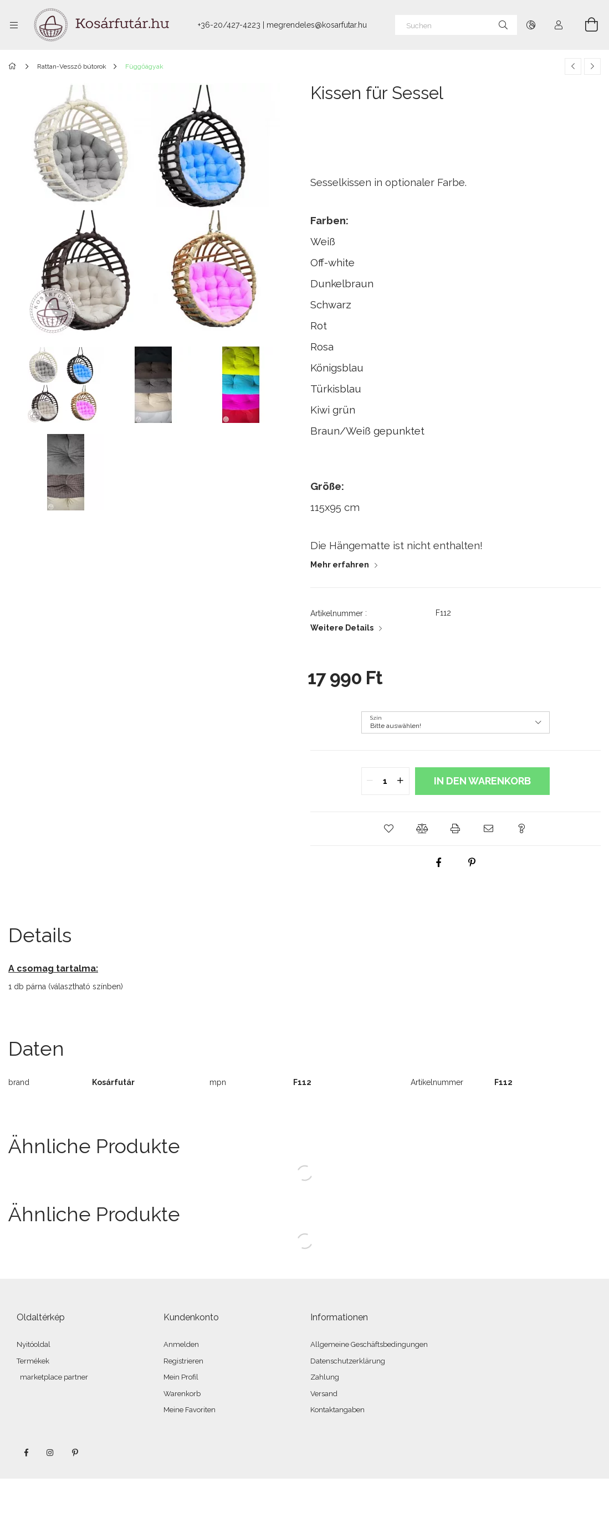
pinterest (74, 1452)
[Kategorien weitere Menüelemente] (14, 25)
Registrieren (183, 1361)
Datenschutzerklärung (347, 1361)
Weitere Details (341, 627)
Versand (323, 1394)
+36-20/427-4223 (229, 24)
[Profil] (558, 25)
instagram (50, 1452)
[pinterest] (472, 862)
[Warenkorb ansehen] (585, 25)
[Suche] (503, 25)
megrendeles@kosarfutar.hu (317, 24)
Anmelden (181, 1344)
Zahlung (324, 1377)
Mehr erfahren (339, 564)
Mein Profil (180, 1377)
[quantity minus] (370, 781)
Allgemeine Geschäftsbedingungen (369, 1344)
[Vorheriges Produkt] (573, 66)
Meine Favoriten (189, 1410)
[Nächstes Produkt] (592, 66)
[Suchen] (456, 25)
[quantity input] (385, 781)
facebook (26, 1452)
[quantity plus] (400, 781)
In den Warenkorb (482, 781)
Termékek (33, 1361)
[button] (389, 828)
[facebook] (439, 862)
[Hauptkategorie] (14, 66)
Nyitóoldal (33, 1344)
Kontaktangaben (337, 1410)
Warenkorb (182, 1394)
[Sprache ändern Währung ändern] (531, 25)
